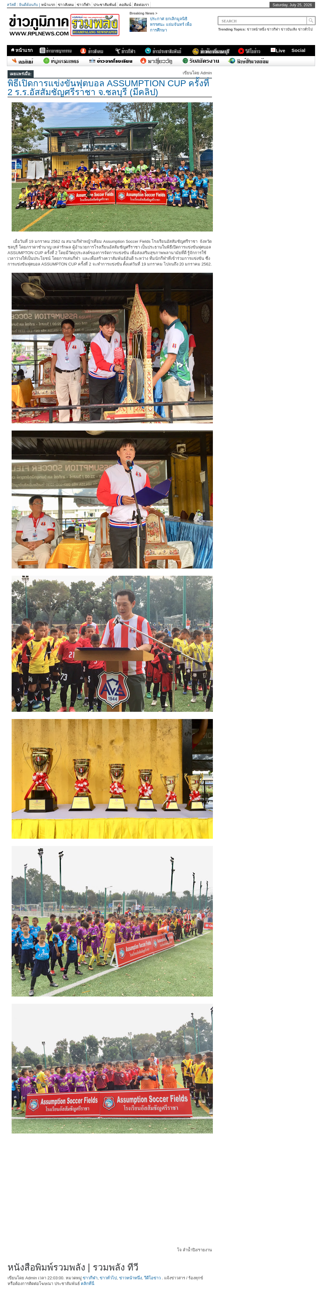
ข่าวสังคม (66, 5)
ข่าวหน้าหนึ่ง (256, 29)
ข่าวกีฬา (84, 5)
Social (298, 50)
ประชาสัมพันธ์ (104, 5)
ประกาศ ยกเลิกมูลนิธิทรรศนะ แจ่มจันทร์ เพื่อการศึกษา (171, 24)
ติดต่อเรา (141, 5)
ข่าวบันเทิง (289, 29)
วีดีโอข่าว (152, 1278)
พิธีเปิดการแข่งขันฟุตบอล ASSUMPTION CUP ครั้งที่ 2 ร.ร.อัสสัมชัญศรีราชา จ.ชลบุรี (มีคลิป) (108, 87)
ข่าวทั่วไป (305, 29)
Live (277, 50)
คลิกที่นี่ (87, 1283)
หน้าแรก (48, 5)
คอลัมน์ (125, 5)
